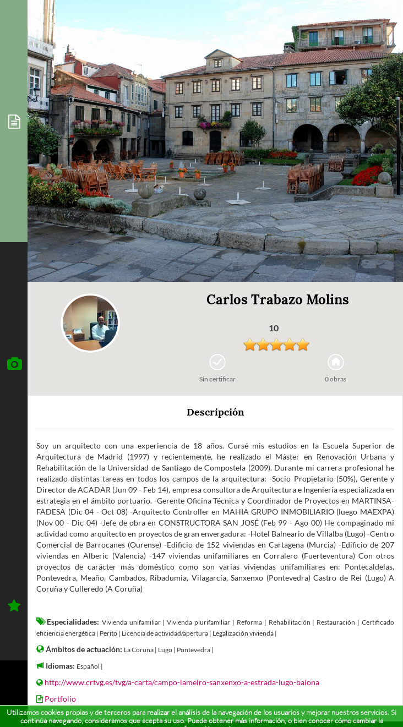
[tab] (14, 121)
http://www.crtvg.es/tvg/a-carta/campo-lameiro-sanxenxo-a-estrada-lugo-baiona (182, 682)
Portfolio (60, 698)
